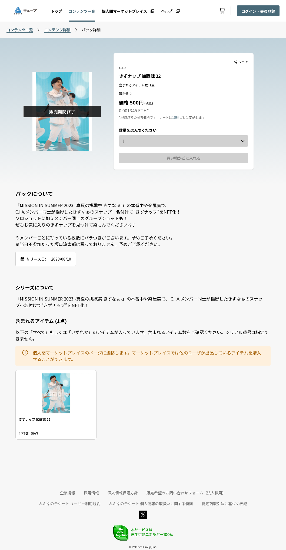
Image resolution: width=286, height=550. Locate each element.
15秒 (175, 117)
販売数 (124, 93)
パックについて (34, 194)
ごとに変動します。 (193, 117)
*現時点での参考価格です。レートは (145, 117)
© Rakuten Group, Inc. (143, 547)
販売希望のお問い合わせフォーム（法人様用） (186, 492)
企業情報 (67, 492)
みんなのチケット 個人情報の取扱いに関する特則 (151, 503)
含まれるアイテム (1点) (41, 320)
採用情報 (91, 492)
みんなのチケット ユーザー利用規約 (69, 503)
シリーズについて (34, 287)
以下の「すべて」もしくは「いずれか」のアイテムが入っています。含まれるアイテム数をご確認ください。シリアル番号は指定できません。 (142, 335)
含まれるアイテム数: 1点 (137, 85)
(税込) (148, 103)
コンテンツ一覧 (82, 11)
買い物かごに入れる (184, 158)
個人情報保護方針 (123, 492)
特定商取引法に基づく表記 (224, 503)
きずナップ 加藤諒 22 (140, 76)
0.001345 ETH (133, 110)
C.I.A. (123, 67)
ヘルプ (166, 10)
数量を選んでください (138, 130)
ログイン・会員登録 (258, 11)
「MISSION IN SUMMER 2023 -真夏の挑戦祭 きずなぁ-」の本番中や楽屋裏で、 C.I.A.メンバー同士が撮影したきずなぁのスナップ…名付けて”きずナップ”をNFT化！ (138, 301)
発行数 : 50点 (28, 433)
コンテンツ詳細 (57, 29)
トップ (56, 11)
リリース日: (36, 259)
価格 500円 (131, 102)
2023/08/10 (61, 259)
